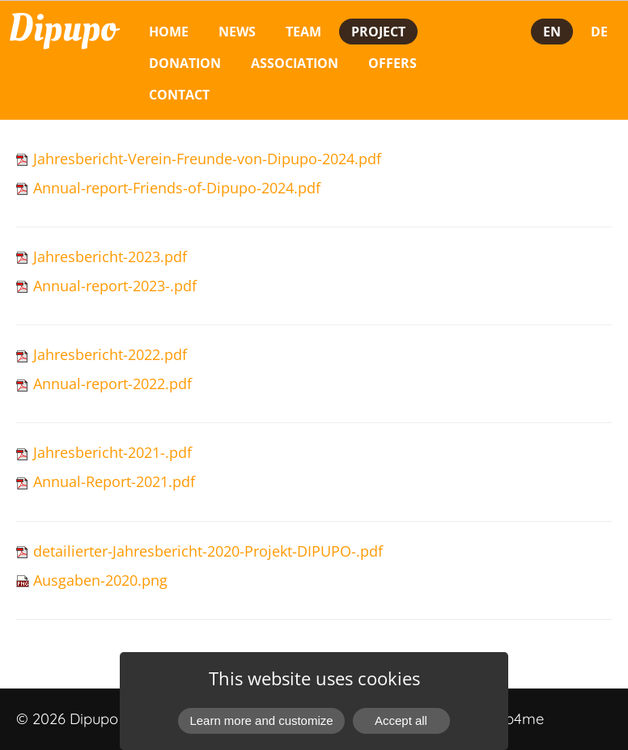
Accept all (401, 720)
